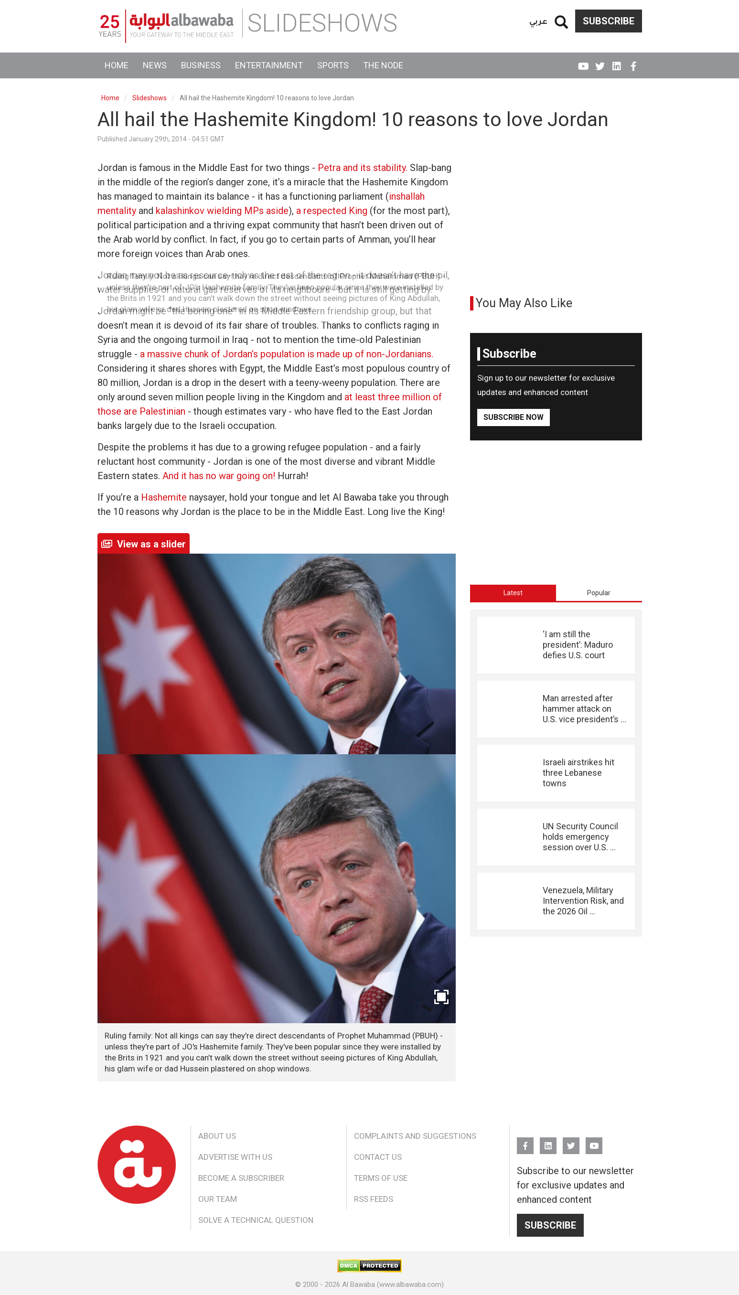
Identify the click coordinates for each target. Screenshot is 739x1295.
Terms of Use (380, 1178)
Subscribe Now (513, 417)
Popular (598, 593)
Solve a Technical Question (255, 1220)
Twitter (600, 62)
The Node (383, 65)
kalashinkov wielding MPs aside (222, 210)
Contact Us (378, 1157)
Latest (513, 593)
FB (633, 62)
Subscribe (608, 21)
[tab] (513, 593)
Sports (333, 65)
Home (117, 65)
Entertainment (269, 65)
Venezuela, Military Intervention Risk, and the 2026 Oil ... (583, 901)
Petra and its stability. (362, 167)
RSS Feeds (373, 1199)
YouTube (583, 62)
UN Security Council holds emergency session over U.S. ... (580, 837)
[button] (276, 888)
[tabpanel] (556, 773)
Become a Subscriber (241, 1178)
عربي (538, 21)
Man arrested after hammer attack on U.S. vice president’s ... (584, 709)
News (155, 65)
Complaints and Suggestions (415, 1136)
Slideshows (149, 98)
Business (201, 65)
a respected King (331, 210)
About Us (217, 1136)
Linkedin (617, 62)
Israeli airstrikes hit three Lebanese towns (578, 773)
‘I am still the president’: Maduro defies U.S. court (578, 645)
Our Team (217, 1199)
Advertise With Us (235, 1157)
